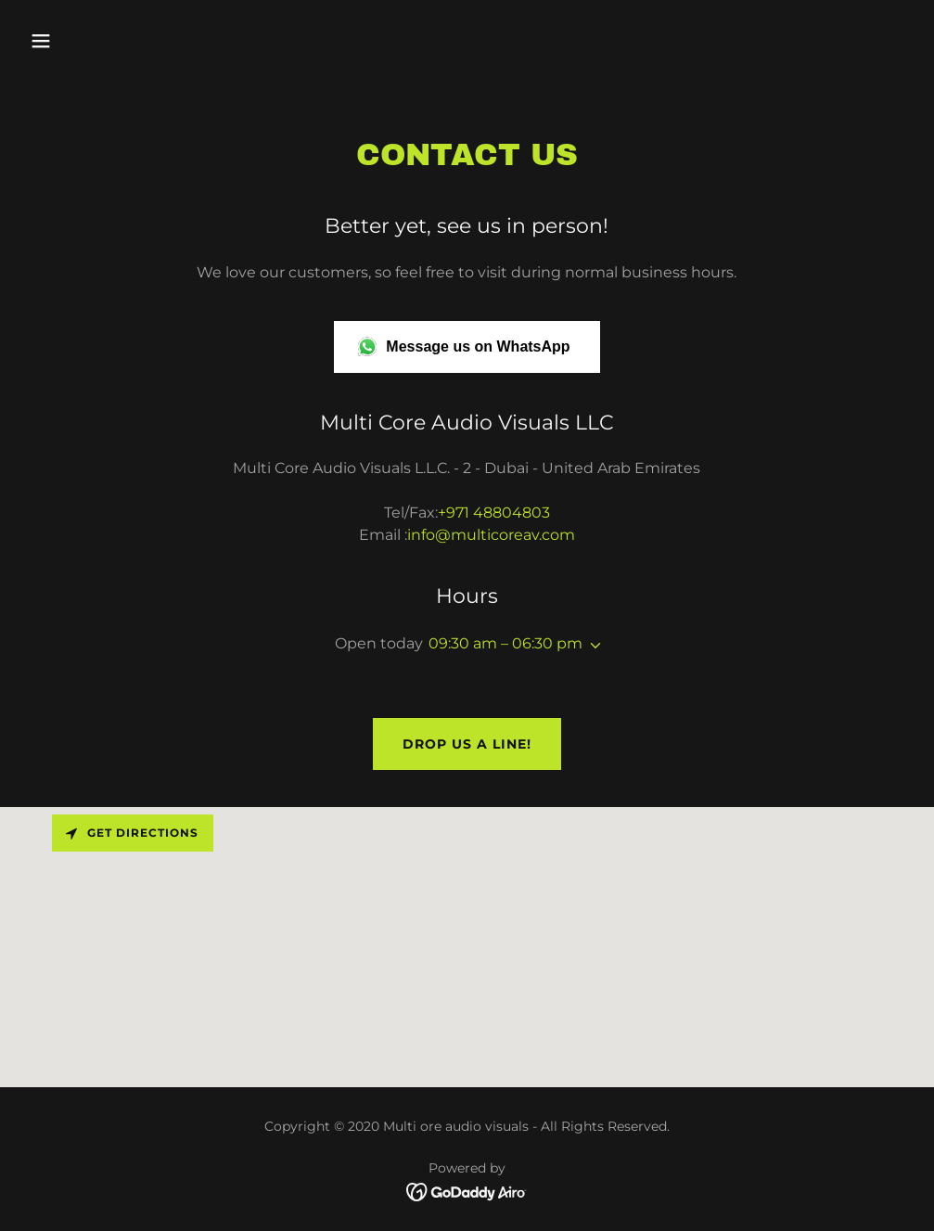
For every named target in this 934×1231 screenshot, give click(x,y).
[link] (467, 1190)
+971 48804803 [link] (494, 512)
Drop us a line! (467, 744)
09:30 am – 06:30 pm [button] (505, 643)
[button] (124, 40)
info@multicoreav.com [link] (491, 535)
